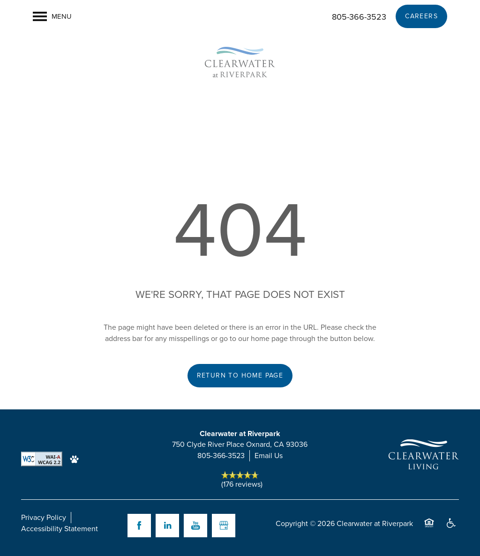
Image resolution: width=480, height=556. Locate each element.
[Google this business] (223, 525)
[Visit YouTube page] (195, 525)
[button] (421, 16)
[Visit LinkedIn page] (167, 525)
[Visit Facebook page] (139, 525)
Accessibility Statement (59, 528)
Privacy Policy (43, 517)
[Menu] (52, 16)
